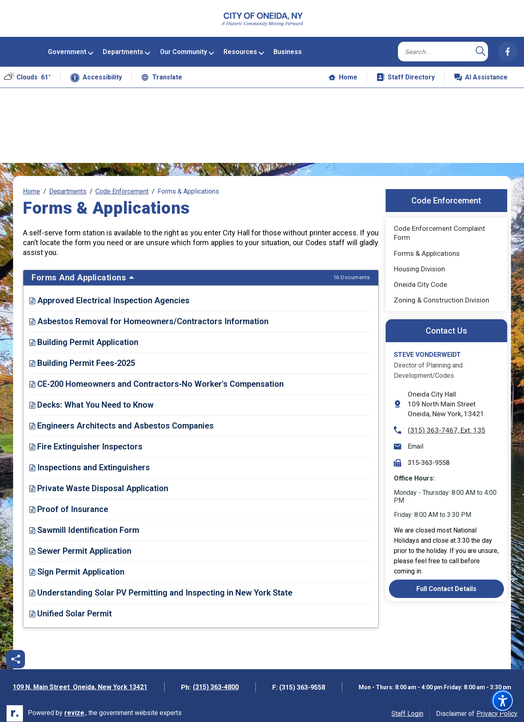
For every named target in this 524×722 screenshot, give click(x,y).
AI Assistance (485, 74)
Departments (123, 47)
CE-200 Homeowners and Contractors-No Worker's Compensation (156, 379)
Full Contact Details (446, 584)
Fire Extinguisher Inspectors (85, 442)
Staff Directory (406, 72)
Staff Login (407, 709)
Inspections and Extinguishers (89, 463)
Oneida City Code (426, 281)
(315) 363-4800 (216, 682)
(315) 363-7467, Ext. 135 (440, 425)
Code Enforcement (122, 187)
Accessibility (96, 72)
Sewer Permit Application (80, 546)
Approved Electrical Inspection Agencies (109, 296)
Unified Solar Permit (70, 609)
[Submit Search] (480, 46)
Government (67, 47)
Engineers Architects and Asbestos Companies (121, 421)
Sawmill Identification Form (84, 525)
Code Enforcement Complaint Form (439, 228)
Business (287, 47)
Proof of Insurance (68, 505)
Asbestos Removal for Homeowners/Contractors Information (149, 317)
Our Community (183, 47)
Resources (240, 47)
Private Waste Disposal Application (98, 484)
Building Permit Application (83, 338)
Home (342, 72)
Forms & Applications (427, 248)
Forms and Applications (201, 273)
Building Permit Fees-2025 (82, 358)
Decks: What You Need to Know (91, 400)
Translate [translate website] (162, 72)
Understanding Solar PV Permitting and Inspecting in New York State (160, 588)
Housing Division (419, 264)
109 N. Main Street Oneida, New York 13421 (80, 683)
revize (74, 708)
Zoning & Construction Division (441, 295)
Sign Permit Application (76, 567)
